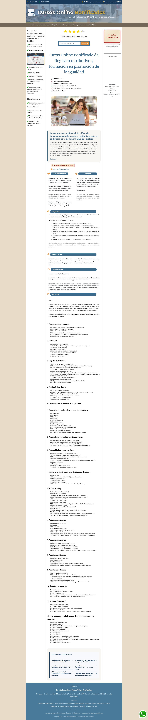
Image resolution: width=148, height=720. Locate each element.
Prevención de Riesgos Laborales (68, 706)
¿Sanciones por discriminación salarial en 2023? (84, 667)
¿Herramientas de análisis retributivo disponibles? (84, 674)
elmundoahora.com (66, 713)
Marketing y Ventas (90, 703)
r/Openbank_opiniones (96, 713)
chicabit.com (77, 713)
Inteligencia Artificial (85, 706)
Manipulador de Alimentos (44, 694)
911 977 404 (32, 2)
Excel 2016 (101, 694)
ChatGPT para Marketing (60, 694)
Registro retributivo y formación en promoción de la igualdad (73, 25)
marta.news (84, 713)
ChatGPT (94, 706)
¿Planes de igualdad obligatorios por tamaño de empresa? (61, 673)
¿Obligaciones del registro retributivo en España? (61, 661)
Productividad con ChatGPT (76, 694)
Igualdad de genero (43, 25)
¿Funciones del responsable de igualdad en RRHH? (85, 661)
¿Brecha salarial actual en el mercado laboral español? (61, 666)
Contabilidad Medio (91, 694)
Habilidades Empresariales (76, 703)
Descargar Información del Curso (62, 165)
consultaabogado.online (52, 713)
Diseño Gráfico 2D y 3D (61, 703)
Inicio (32, 25)
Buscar (85, 43)
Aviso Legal (74, 686)
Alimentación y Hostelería (45, 703)
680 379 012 (44, 2)
